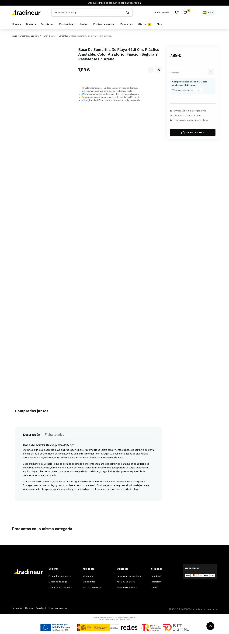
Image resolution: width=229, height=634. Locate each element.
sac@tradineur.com (127, 587)
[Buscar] (127, 12)
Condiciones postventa (61, 587)
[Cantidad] (211, 72)
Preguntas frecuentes (60, 576)
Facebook (156, 576)
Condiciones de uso (58, 608)
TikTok (154, 587)
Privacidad (17, 608)
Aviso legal (41, 608)
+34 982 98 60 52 (126, 581)
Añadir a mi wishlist (151, 70)
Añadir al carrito (192, 132)
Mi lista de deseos (92, 587)
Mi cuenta (88, 576)
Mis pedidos (89, 581)
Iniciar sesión (161, 12)
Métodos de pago (58, 581)
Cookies (29, 608)
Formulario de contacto (129, 576)
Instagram (156, 581)
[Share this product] (158, 70)
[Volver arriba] (210, 626)
